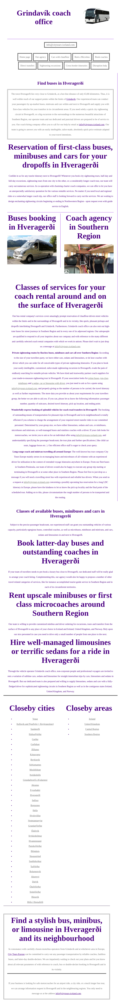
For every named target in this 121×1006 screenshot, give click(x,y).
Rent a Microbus (82, 57)
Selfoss (35, 800)
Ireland (92, 719)
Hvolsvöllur (35, 815)
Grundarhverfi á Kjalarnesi (35, 780)
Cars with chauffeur (60, 57)
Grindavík (70, 99)
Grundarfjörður (35, 826)
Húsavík (35, 897)
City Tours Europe (16, 954)
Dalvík (35, 881)
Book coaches (101, 57)
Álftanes (35, 749)
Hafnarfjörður (35, 734)
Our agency (40, 57)
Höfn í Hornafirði (35, 902)
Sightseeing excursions (50, 65)
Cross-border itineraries (76, 65)
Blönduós (35, 851)
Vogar (35, 719)
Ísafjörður (35, 866)
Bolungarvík (35, 871)
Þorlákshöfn (35, 775)
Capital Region (92, 729)
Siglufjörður (35, 892)
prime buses (93, 378)
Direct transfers (27, 65)
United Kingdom (92, 724)
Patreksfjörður (35, 846)
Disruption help (100, 65)
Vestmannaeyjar (35, 820)
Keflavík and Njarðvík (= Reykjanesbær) (35, 724)
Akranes (35, 785)
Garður (35, 739)
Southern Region (92, 734)
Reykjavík (35, 759)
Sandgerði (35, 729)
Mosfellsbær (35, 769)
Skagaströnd (35, 856)
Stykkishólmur (35, 836)
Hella (35, 810)
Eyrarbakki (35, 790)
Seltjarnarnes (35, 764)
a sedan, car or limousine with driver (48, 383)
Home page (25, 57)
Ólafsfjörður (35, 886)
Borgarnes (35, 805)
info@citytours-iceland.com (60, 44)
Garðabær (35, 744)
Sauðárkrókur (35, 861)
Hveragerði (35, 795)
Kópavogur (35, 754)
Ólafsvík (35, 831)
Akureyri (35, 876)
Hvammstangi (35, 841)
